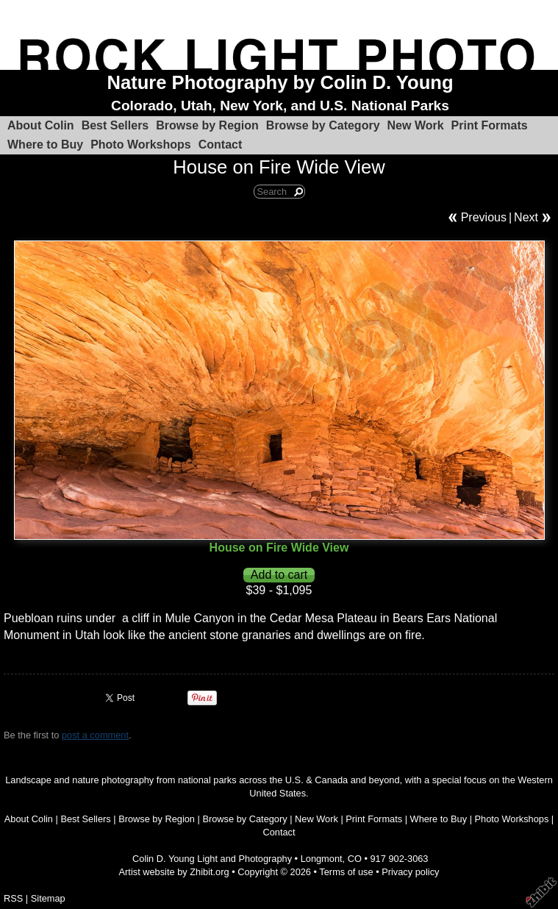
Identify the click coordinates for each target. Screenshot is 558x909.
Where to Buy (45, 144)
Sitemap (48, 898)
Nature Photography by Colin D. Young (280, 82)
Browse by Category (323, 125)
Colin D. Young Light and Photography (212, 858)
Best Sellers (115, 125)
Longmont (322, 858)
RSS (13, 898)
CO (355, 858)
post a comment (95, 735)
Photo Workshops (140, 144)
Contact (220, 144)
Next (526, 217)
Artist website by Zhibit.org (174, 871)
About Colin (40, 125)
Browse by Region (207, 125)
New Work (415, 125)
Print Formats (489, 125)
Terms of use (346, 871)
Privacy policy (410, 871)
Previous (484, 217)
